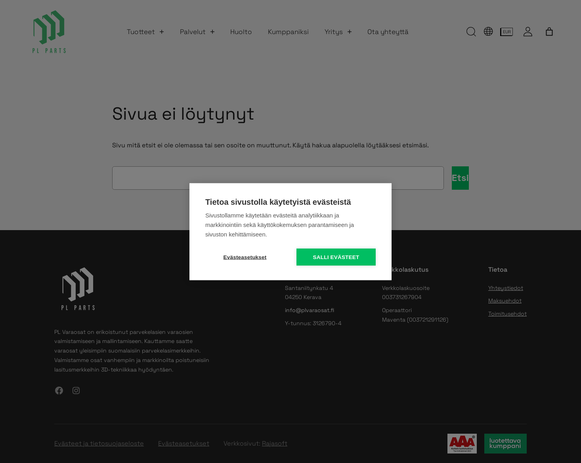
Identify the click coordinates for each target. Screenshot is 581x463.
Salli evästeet (336, 257)
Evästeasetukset (245, 257)
